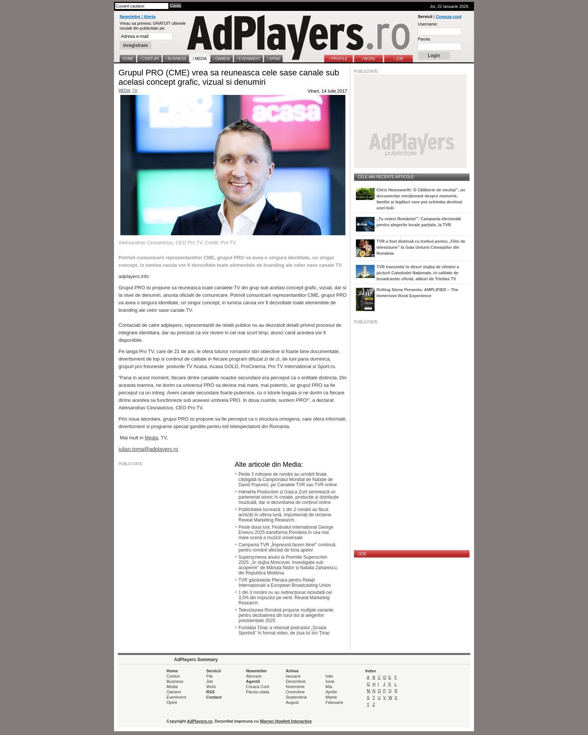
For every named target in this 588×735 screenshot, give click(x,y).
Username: (428, 24)
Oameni (173, 692)
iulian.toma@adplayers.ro (148, 449)
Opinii (171, 702)
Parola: (424, 39)
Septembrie (296, 697)
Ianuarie (293, 676)
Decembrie (296, 681)
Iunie (330, 681)
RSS (210, 692)
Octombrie (295, 692)
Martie (331, 697)
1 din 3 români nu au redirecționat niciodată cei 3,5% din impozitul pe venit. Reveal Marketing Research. (285, 598)
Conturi (173, 676)
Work (211, 686)
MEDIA (124, 91)
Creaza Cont (257, 686)
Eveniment (176, 697)
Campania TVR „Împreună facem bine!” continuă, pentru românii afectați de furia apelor (287, 547)
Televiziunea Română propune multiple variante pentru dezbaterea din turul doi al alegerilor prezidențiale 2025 (285, 615)
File (209, 676)
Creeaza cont (448, 16)
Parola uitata (257, 692)
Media (151, 437)
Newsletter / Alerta (138, 16)
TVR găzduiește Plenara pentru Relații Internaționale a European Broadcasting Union (284, 582)
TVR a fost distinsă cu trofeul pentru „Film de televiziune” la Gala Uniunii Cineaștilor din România (420, 247)
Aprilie (331, 692)
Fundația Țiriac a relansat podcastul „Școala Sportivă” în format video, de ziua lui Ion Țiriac (284, 630)
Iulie (329, 676)
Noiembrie (295, 686)
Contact (214, 697)
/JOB (362, 554)
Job (209, 681)
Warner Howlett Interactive (286, 721)
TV (134, 91)
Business (174, 681)
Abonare (254, 676)
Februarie (334, 702)
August (292, 702)
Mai (329, 686)
